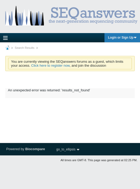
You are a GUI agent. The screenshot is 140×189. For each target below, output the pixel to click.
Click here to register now (50, 65)
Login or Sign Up (122, 37)
